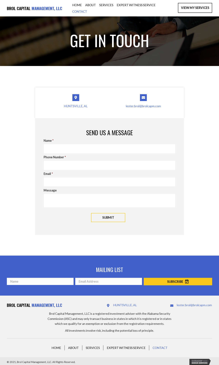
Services (93, 345)
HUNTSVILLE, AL (76, 106)
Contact (160, 345)
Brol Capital (34, 8)
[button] (195, 8)
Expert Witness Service (126, 345)
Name (49, 140)
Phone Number (55, 156)
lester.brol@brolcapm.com (143, 106)
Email (48, 172)
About (73, 345)
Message (50, 188)
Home (56, 345)
